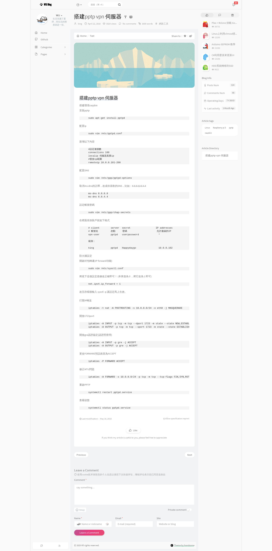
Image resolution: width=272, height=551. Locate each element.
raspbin (208, 132)
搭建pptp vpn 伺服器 (216, 155)
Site (159, 518)
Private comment (177, 509)
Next (189, 454)
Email (119, 518)
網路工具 (163, 23)
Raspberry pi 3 (219, 127)
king (80, 23)
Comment (80, 479)
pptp (231, 127)
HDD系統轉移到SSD (222, 65)
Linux (207, 127)
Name (78, 518)
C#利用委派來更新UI (223, 55)
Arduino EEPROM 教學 (223, 44)
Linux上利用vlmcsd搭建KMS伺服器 (231, 33)
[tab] (207, 15)
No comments (129, 23)
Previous (81, 454)
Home (82, 35)
